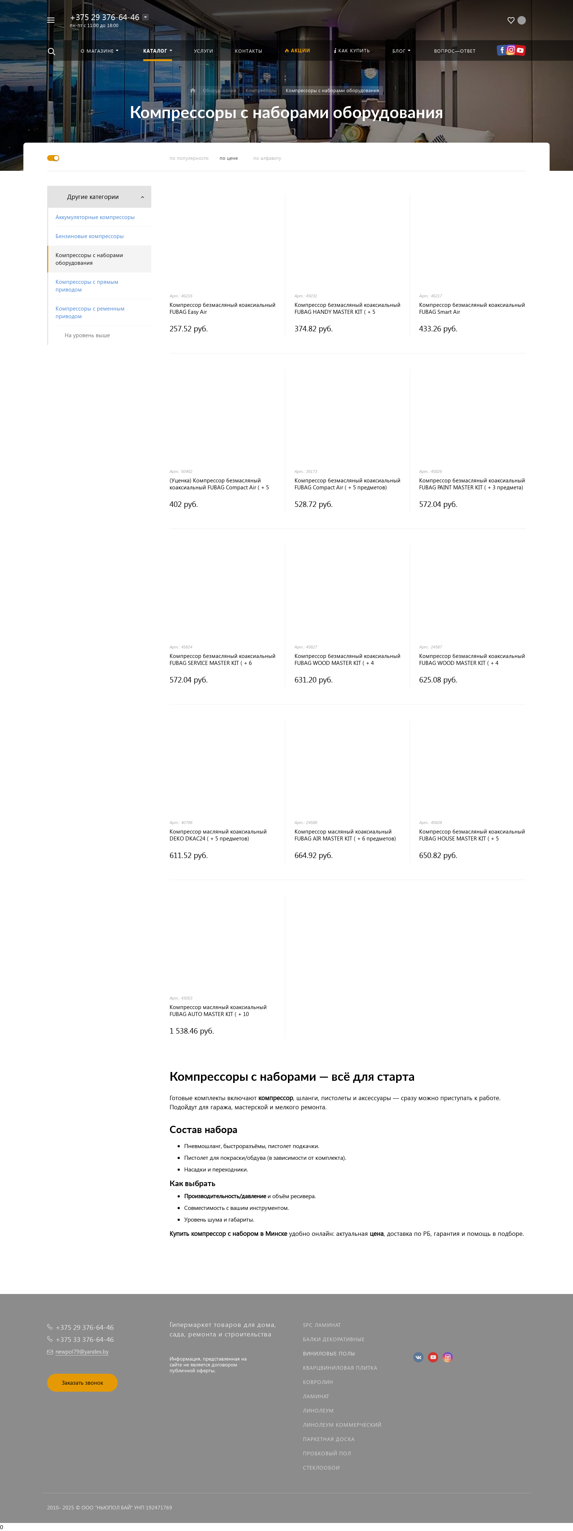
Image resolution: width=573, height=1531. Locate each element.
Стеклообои (321, 1467)
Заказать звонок (82, 1382)
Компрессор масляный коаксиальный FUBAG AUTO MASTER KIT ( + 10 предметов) (218, 1010)
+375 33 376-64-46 (85, 1339)
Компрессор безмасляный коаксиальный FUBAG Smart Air (472, 308)
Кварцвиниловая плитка (340, 1367)
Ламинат (316, 1396)
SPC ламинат (322, 1324)
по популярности (189, 158)
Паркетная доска (329, 1439)
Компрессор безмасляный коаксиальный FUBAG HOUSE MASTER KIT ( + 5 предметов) (472, 835)
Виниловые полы (329, 1353)
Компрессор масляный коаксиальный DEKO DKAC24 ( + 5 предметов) (218, 835)
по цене (229, 158)
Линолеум (318, 1410)
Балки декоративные (334, 1339)
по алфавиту (267, 158)
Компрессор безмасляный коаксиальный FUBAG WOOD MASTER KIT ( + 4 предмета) (348, 659)
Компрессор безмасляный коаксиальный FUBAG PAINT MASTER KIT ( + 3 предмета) (472, 484)
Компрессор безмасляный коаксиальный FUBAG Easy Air (223, 308)
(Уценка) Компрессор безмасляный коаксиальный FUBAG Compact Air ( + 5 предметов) (219, 484)
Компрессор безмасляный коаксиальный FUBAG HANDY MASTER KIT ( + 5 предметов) (348, 308)
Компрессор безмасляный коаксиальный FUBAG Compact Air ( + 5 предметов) (348, 484)
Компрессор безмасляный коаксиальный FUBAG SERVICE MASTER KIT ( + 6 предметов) (223, 659)
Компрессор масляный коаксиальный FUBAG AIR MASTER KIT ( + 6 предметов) (345, 835)
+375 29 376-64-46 (104, 16)
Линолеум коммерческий (342, 1424)
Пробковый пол (327, 1453)
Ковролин (318, 1381)
